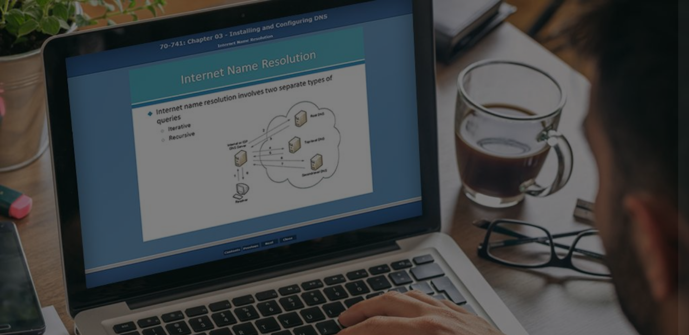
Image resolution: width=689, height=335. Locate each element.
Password (525, 193)
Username (525, 146)
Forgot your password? (639, 238)
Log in (591, 264)
